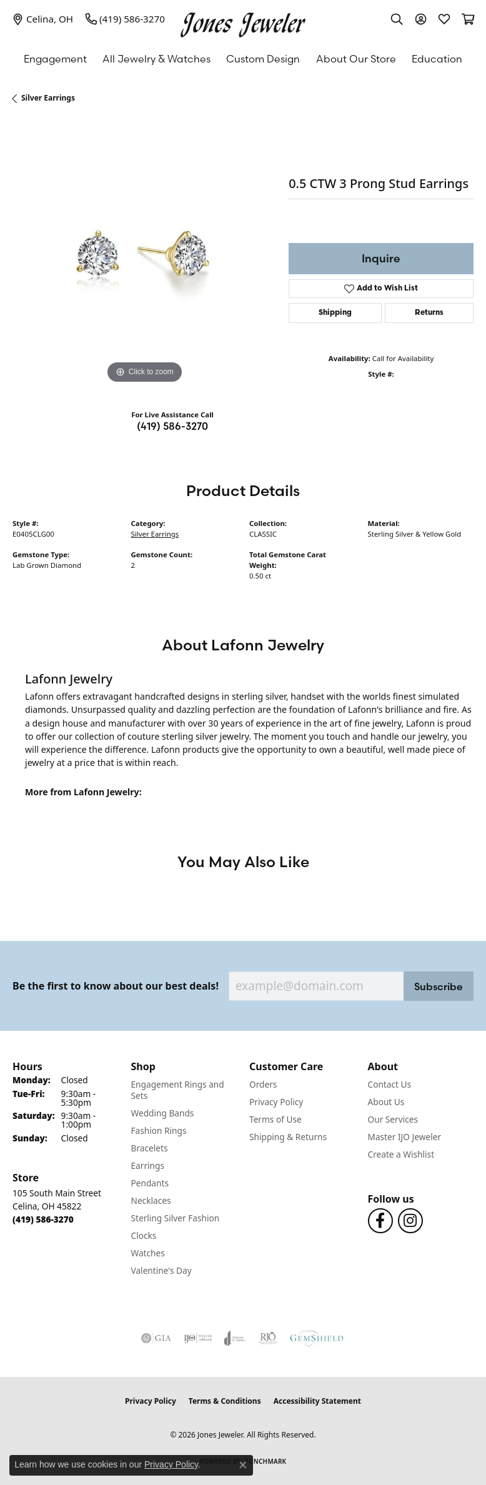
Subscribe (438, 986)
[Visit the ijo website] (198, 1338)
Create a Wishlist (401, 1154)
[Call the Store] (43, 1219)
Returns (429, 313)
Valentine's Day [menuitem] (161, 1270)
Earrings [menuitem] (148, 1165)
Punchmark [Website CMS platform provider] (266, 1461)
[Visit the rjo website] (268, 1338)
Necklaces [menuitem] (151, 1200)
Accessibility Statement (317, 1401)
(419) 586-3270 (172, 426)
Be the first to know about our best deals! (115, 986)
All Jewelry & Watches (156, 58)
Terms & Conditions (225, 1401)
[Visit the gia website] (156, 1338)
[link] (42, 18)
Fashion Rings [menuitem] (159, 1130)
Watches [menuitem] (148, 1253)
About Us (386, 1102)
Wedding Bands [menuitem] (162, 1113)
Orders (263, 1084)
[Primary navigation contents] (243, 59)
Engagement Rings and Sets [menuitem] (177, 1089)
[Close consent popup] (243, 1465)
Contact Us (390, 1084)
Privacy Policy (276, 1102)
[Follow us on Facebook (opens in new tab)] (380, 1220)
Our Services (393, 1119)
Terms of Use (275, 1119)
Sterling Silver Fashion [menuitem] (175, 1218)
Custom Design (263, 58)
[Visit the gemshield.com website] (317, 1338)
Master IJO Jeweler (405, 1137)
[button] (396, 18)
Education (437, 58)
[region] (144, 255)
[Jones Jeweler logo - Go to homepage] (243, 22)
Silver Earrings (48, 97)
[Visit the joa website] (235, 1338)
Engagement (55, 58)
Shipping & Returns (288, 1137)
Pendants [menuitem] (150, 1183)
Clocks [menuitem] (144, 1235)
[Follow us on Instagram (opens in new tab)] (410, 1220)
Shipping (335, 313)
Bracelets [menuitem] (149, 1148)
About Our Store (356, 58)
